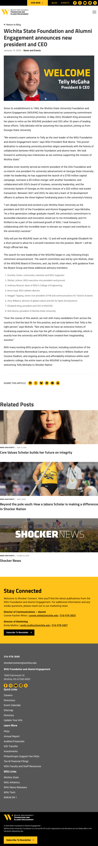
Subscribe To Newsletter (19, 632)
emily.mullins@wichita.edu (35, 625)
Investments (11, 751)
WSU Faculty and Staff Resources (22, 766)
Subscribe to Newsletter (20, 840)
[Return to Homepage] (15, 11)
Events (65, 3)
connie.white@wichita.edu (43, 615)
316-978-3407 (60, 625)
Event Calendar (12, 705)
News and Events (32, 50)
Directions (9, 700)
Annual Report (12, 736)
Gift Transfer (11, 746)
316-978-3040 (12, 656)
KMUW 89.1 (10, 797)
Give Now (37, 3)
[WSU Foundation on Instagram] (80, 3)
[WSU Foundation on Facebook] (75, 3)
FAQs (7, 731)
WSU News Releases (15, 787)
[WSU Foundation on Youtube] (85, 3)
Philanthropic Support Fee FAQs (21, 756)
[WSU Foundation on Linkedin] (90, 3)
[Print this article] (58, 383)
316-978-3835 (68, 615)
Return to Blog (12, 24)
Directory (9, 715)
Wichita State (11, 777)
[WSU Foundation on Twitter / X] (95, 3)
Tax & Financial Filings (16, 761)
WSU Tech (9, 792)
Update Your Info (13, 720)
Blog (54, 3)
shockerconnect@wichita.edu (20, 663)
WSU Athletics (12, 782)
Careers (8, 695)
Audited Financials (14, 741)
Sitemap (8, 710)
